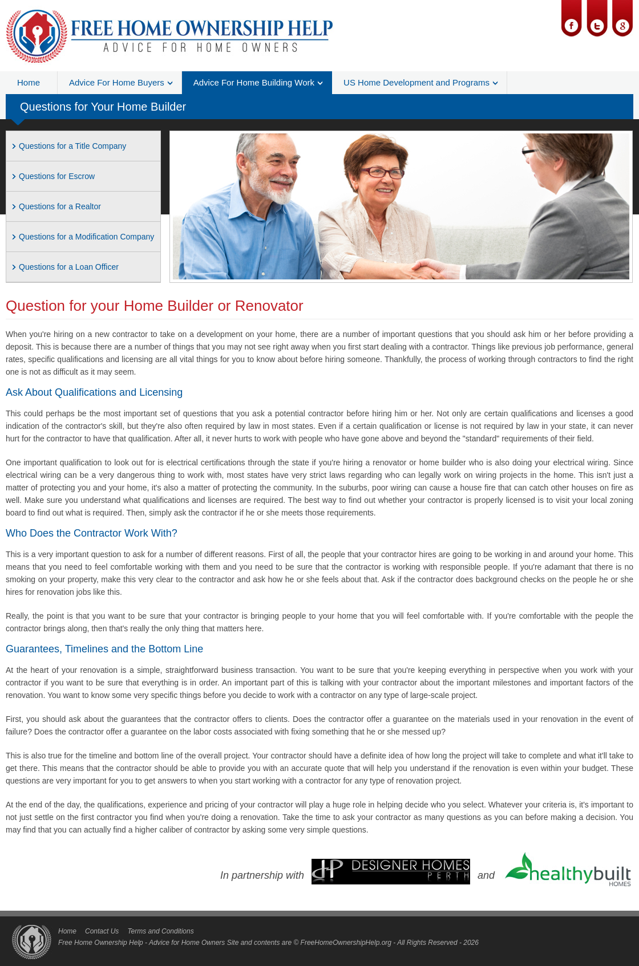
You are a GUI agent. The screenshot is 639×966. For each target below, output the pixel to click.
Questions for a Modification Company (86, 236)
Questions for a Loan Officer (69, 266)
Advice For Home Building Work (253, 82)
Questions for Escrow (57, 176)
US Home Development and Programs (416, 82)
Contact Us (102, 931)
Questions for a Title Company (72, 146)
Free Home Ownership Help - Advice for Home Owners (141, 943)
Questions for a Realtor (60, 206)
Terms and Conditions (160, 931)
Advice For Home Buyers (116, 82)
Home (28, 82)
